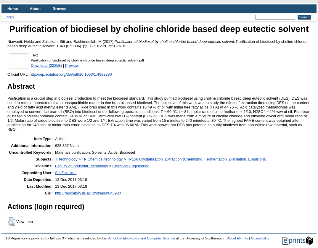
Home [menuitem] (12, 9)
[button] (11, 221)
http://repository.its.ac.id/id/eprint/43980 (88, 193)
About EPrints (237, 238)
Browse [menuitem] (59, 9)
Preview (72, 65)
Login (9, 17)
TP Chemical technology (102, 159)
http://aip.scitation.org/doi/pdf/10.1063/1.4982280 (71, 74)
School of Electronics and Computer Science (141, 238)
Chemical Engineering (131, 166)
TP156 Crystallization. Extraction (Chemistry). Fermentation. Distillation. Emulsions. (197, 159)
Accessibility (259, 238)
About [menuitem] (35, 9)
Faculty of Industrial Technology (81, 166)
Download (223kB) (46, 65)
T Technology (66, 159)
